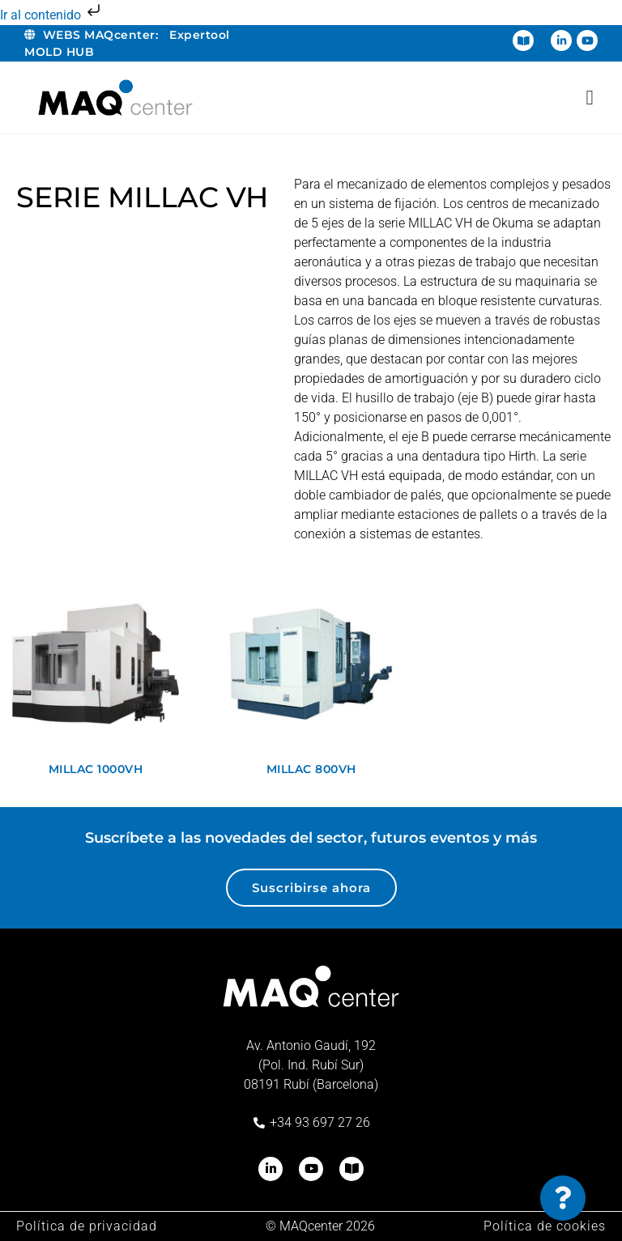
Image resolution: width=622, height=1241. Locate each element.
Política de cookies (545, 1226)
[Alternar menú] (590, 97)
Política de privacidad (86, 1226)
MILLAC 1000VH (96, 769)
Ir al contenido (52, 15)
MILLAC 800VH (311, 769)
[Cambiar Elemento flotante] (563, 1198)
